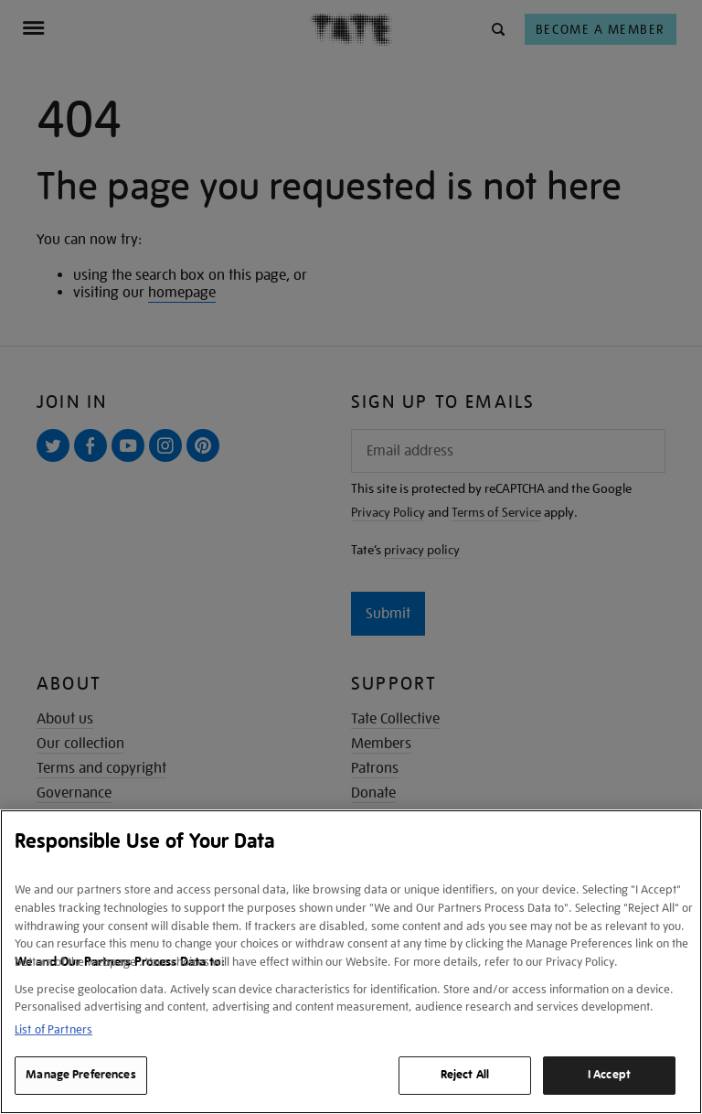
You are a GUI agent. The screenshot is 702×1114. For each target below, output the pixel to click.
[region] (351, 961)
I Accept (609, 1074)
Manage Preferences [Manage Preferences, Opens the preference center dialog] (80, 1074)
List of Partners (53, 1029)
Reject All (465, 1074)
